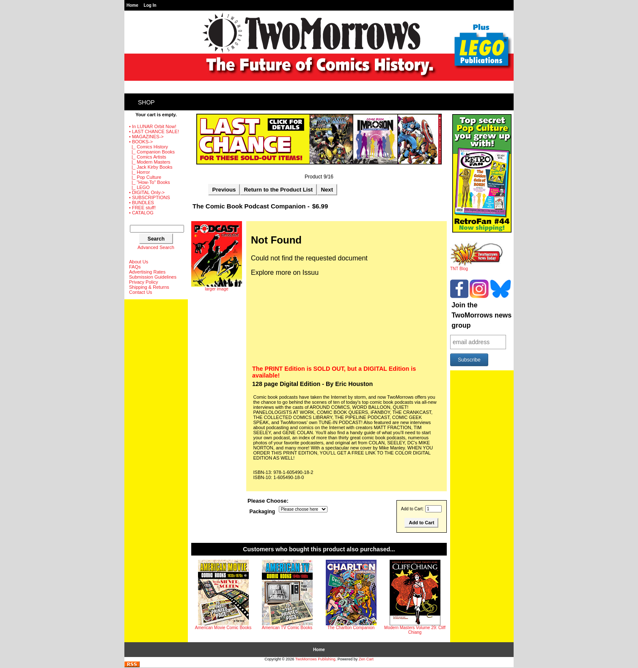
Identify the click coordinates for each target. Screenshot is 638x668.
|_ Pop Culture (145, 177)
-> (141, 141)
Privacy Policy (143, 282)
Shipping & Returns (149, 287)
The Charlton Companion (351, 627)
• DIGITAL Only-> (147, 192)
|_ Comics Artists (147, 156)
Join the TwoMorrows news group (481, 315)
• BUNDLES (141, 202)
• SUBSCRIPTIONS (149, 197)
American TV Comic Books (287, 627)
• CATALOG (141, 212)
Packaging (262, 512)
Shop (146, 102)
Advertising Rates (147, 271)
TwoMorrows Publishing (315, 659)
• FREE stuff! (142, 207)
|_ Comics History (148, 146)
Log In (150, 5)
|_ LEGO (139, 187)
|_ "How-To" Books (149, 182)
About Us (138, 261)
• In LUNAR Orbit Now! (152, 126)
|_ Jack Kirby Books (151, 167)
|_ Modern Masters (149, 161)
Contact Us (140, 292)
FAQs (135, 266)
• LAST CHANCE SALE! (154, 131)
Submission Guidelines (152, 276)
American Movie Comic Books (223, 627)
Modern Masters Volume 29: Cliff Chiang (415, 630)
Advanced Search (156, 247)
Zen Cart (366, 659)
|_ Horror (139, 172)
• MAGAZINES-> (146, 136)
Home (132, 5)
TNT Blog (476, 267)
